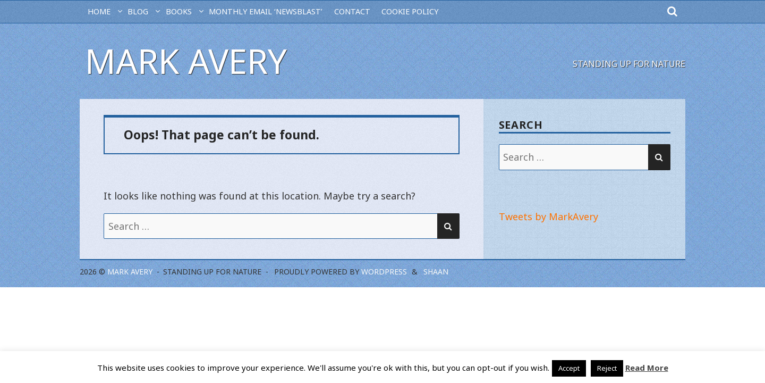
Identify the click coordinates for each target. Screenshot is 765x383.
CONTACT (352, 11)
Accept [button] (569, 368)
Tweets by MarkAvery (548, 216)
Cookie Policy (409, 11)
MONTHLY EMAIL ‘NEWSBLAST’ (265, 11)
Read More (646, 367)
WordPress (384, 272)
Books (179, 11)
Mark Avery (186, 61)
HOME (99, 11)
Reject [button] (607, 368)
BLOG (138, 11)
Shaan (435, 272)
